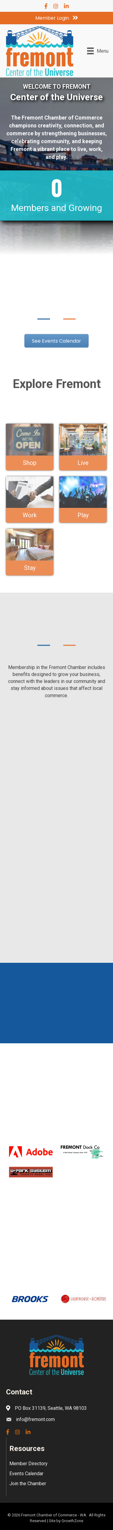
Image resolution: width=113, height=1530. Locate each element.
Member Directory (28, 1463)
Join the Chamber (27, 1483)
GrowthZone (72, 1520)
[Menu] (98, 51)
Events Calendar (26, 1473)
